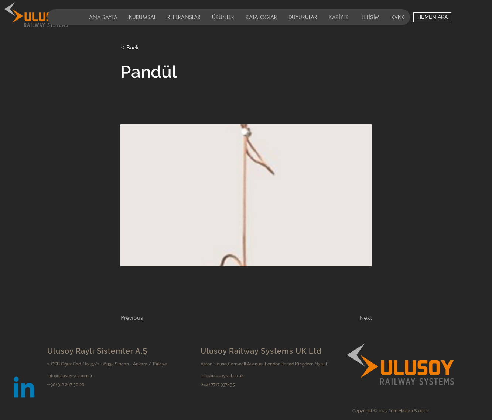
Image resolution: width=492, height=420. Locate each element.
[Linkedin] (24, 389)
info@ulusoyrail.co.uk (222, 375)
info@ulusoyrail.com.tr (69, 375)
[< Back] (145, 47)
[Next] (353, 317)
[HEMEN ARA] (432, 17)
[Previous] (145, 317)
